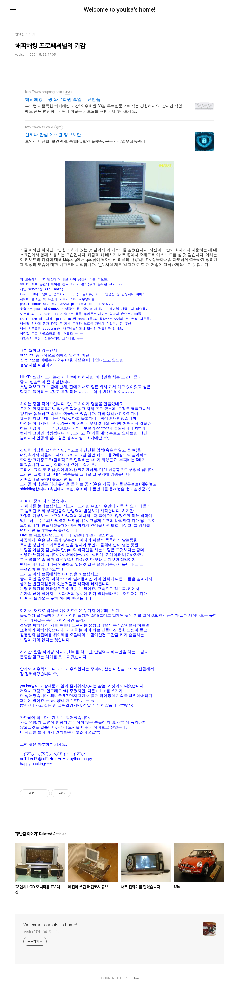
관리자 (136, 998)
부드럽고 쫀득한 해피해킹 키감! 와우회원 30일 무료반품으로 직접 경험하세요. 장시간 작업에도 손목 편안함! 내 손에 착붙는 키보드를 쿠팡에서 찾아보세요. (103, 108)
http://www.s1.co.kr (39, 127)
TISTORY (121, 998)
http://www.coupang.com (43, 92)
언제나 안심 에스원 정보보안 (53, 134)
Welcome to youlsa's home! (119, 10)
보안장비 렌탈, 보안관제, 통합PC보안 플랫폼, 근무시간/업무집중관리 (85, 141)
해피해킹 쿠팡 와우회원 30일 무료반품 (62, 99)
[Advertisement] (119, 782)
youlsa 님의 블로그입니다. (41, 951)
